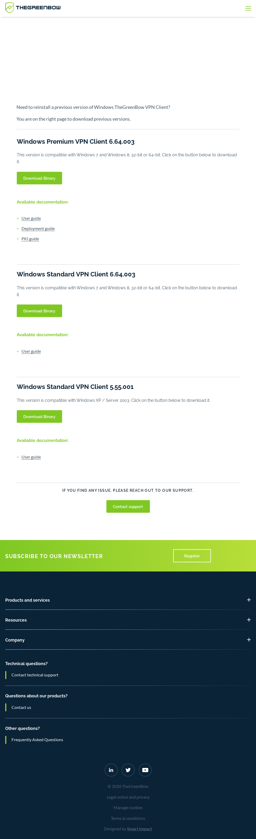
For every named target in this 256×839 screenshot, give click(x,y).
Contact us (21, 707)
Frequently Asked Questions (37, 739)
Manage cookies (128, 807)
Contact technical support (35, 674)
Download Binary (39, 177)
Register (192, 555)
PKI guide (30, 238)
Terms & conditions (128, 818)
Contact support (128, 506)
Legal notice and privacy (128, 797)
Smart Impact (139, 828)
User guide (31, 218)
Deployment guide (38, 228)
